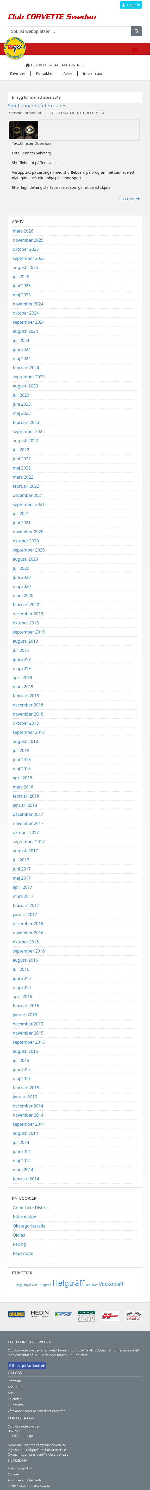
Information (24, 1217)
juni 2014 (22, 1151)
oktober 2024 (26, 313)
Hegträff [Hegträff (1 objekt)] (45, 1285)
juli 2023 (21, 395)
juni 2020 (22, 577)
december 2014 (28, 1106)
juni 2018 (22, 759)
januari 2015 (25, 1097)
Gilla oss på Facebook (27, 1365)
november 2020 (28, 532)
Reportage (23, 1253)
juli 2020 (21, 568)
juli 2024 (21, 340)
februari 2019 (26, 696)
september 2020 (29, 550)
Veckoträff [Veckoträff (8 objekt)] (111, 1283)
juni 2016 (22, 978)
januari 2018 (25, 805)
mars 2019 (23, 687)
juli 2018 (21, 750)
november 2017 (28, 823)
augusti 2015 (25, 1051)
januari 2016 (25, 1015)
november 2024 (28, 304)
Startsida (14, 1381)
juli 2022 (21, 450)
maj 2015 (22, 1078)
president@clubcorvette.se (48, 1454)
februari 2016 (26, 1006)
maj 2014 (22, 1160)
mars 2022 (23, 477)
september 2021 (29, 504)
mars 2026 (23, 231)
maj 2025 (22, 295)
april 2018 (22, 778)
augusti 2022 (25, 440)
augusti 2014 (25, 1133)
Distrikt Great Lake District (55, 64)
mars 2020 (23, 595)
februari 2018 (26, 796)
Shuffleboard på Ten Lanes (37, 105)
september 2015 (29, 1042)
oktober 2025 (26, 249)
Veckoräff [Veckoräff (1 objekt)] (91, 1285)
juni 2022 (22, 459)
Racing (19, 1244)
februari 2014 (26, 1179)
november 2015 (28, 1033)
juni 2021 (22, 522)
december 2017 (28, 814)
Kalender (14, 1399)
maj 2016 (22, 987)
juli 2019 (21, 650)
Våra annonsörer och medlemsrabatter (36, 1411)
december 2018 (28, 705)
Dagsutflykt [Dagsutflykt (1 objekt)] (23, 1285)
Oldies (19, 1235)
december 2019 (28, 614)
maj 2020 (22, 586)
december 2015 (28, 1024)
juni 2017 (22, 869)
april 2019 (22, 677)
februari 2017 (26, 905)
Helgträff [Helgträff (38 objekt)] (68, 1283)
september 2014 (29, 1124)
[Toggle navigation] (135, 49)
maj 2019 (22, 668)
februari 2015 (26, 1088)
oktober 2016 (26, 942)
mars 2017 (23, 896)
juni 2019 (22, 659)
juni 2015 (22, 1069)
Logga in (131, 5)
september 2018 (29, 732)
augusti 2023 (25, 386)
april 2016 (22, 996)
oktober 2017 (26, 832)
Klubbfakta (16, 1405)
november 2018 (28, 714)
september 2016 (29, 951)
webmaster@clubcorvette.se (45, 1445)
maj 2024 (22, 358)
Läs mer (129, 199)
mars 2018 (23, 787)
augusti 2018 (25, 741)
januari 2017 (25, 914)
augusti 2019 (25, 641)
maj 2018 (22, 769)
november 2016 (28, 933)
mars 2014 (23, 1170)
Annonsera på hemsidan (25, 1480)
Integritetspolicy (20, 1468)
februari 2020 (26, 605)
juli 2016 (21, 969)
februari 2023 (26, 422)
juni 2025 (22, 286)
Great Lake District (31, 1208)
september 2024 (29, 322)
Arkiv (11, 1393)
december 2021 (28, 495)
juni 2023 (22, 404)
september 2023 (29, 377)
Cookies (13, 1474)
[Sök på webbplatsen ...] (70, 31)
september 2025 (29, 258)
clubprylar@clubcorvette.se (46, 1450)
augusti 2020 (25, 559)
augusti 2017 (25, 851)
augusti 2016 (25, 960)
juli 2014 (21, 1142)
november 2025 (28, 240)
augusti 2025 (25, 267)
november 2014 (28, 1115)
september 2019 (29, 632)
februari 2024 (26, 368)
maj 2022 (22, 468)
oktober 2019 (26, 623)
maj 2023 (22, 413)
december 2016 (28, 923)
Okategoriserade (29, 1226)
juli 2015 (21, 1060)
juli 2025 (21, 276)
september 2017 (29, 841)
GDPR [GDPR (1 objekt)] (35, 1285)
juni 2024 (22, 349)
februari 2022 (26, 486)
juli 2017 (21, 860)
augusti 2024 (25, 331)
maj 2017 (22, 878)
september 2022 (29, 431)
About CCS (15, 1387)
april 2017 (22, 887)
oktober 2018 (26, 723)
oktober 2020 (26, 541)
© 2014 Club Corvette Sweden (30, 1486)
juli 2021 (21, 513)
